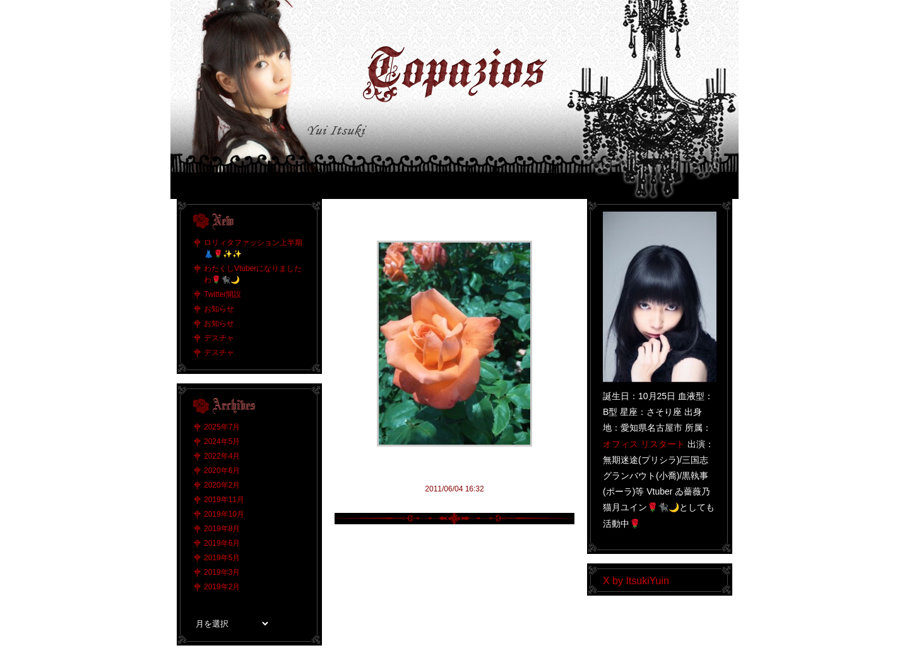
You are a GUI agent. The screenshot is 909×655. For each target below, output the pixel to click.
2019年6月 (222, 543)
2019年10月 (224, 514)
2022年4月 (222, 456)
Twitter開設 (222, 294)
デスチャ (219, 338)
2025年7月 (222, 427)
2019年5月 (222, 557)
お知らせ (219, 308)
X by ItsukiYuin (636, 580)
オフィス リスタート (644, 444)
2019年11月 (224, 499)
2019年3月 (222, 572)
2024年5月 (222, 441)
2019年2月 (222, 586)
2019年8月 (222, 528)
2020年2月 (222, 485)
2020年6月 (222, 470)
